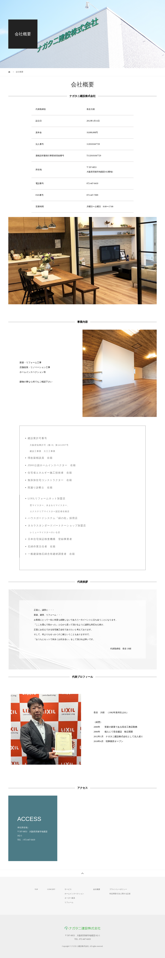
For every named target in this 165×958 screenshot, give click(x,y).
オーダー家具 (70, 898)
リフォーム (69, 902)
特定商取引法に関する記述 (119, 894)
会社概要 (128, 5)
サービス (112, 5)
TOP (75, 5)
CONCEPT (51, 889)
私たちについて (92, 5)
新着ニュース (146, 5)
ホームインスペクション (74, 894)
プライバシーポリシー (118, 889)
